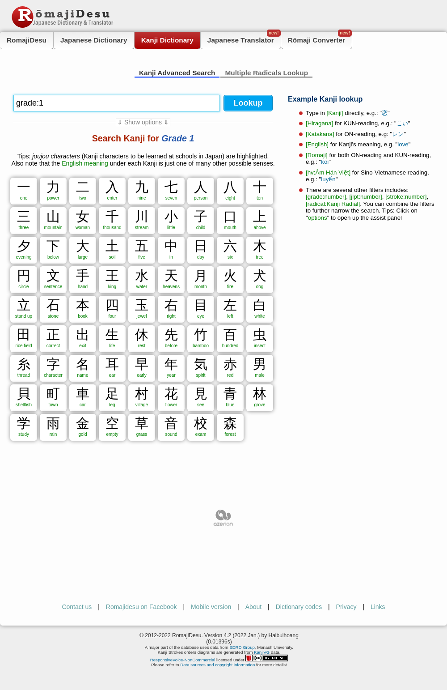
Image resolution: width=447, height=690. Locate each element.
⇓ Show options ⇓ (143, 122)
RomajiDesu (26, 40)
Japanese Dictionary (93, 40)
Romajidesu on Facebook (141, 606)
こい (402, 123)
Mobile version (211, 606)
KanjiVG (262, 652)
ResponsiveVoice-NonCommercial (182, 659)
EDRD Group (242, 647)
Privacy (346, 606)
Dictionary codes (299, 606)
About (253, 606)
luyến (328, 179)
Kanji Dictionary (167, 40)
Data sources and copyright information (217, 664)
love (402, 144)
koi (325, 161)
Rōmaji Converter (320, 38)
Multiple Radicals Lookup (266, 73)
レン (398, 134)
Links (378, 606)
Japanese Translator (244, 38)
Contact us (77, 606)
